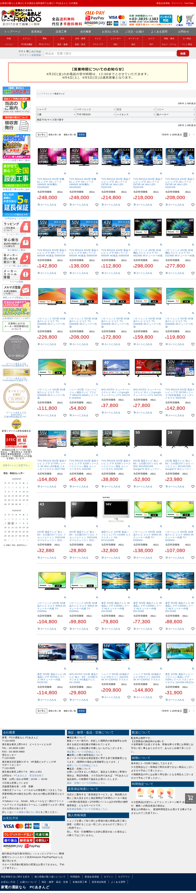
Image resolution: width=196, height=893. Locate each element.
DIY (151, 44)
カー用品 (187, 38)
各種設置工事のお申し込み (16, 188)
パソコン (9, 44)
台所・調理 (80, 38)
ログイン (24, 55)
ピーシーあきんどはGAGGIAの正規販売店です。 (16, 363)
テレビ (98, 38)
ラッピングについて (16, 233)
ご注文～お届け (134, 31)
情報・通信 (169, 38)
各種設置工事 (80, 882)
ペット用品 (187, 44)
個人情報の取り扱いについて (50, 876)
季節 (45, 38)
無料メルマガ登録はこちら (16, 296)
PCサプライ (44, 44)
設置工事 (61, 31)
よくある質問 (159, 31)
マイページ (177, 3)
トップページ (12, 31)
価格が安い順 (54, 134)
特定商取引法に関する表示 (15, 876)
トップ (40, 94)
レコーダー (116, 38)
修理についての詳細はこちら (82, 765)
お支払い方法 (110, 31)
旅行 (134, 44)
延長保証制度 (99, 882)
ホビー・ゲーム (169, 44)
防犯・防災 (80, 44)
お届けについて (28, 882)
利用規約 (75, 876)
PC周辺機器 (26, 44)
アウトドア (98, 44)
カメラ (151, 38)
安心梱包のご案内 (16, 249)
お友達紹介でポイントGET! (16, 317)
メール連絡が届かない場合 (26, 812)
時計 (116, 44)
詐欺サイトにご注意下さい (16, 465)
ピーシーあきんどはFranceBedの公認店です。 (16, 378)
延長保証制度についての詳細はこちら (87, 809)
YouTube (189, 3)
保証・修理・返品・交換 (55, 882)
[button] (193, 134)
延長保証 (36, 31)
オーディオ (133, 38)
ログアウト (124, 876)
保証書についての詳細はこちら (84, 751)
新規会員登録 (163, 3)
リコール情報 (16, 280)
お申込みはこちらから (16, 217)
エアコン (27, 38)
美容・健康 (62, 44)
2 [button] (189, 134)
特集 (9, 38)
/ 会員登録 (35, 55)
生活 (62, 38)
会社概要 (85, 31)
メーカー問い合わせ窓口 (16, 265)
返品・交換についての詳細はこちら (86, 783)
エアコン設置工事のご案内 (16, 159)
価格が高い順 (70, 134)
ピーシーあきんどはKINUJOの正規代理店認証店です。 (16, 413)
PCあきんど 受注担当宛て (29, 775)
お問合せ (183, 31)
